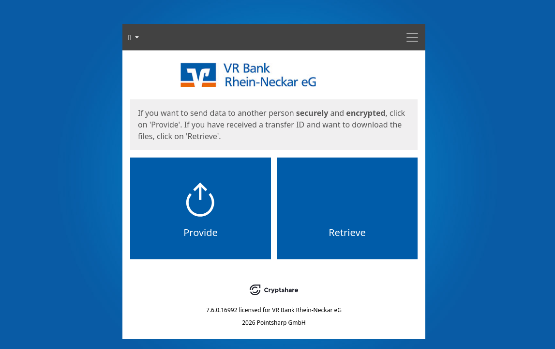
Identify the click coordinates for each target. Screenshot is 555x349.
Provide (200, 232)
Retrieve (347, 232)
